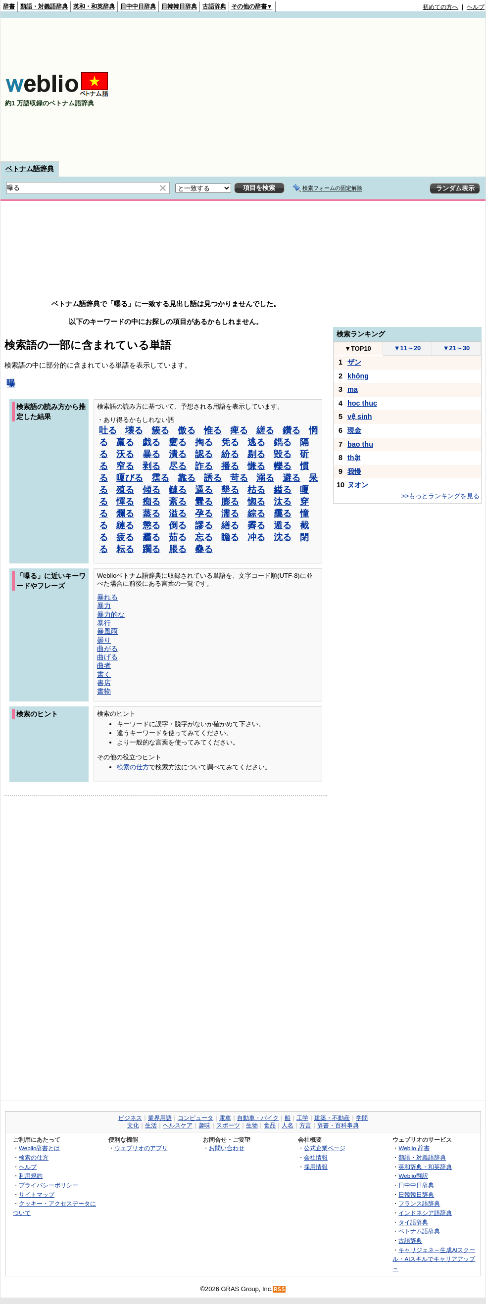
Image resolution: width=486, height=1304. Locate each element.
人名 (287, 1125)
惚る (256, 502)
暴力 (104, 605)
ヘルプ (476, 6)
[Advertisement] (392, 89)
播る (230, 466)
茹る (178, 537)
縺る (125, 525)
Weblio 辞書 (414, 1148)
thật (353, 458)
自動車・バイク (258, 1118)
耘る (125, 549)
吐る (108, 430)
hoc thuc (362, 403)
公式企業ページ (324, 1148)
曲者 (104, 665)
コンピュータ (195, 1118)
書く (104, 674)
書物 (104, 691)
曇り (104, 640)
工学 (302, 1118)
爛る (125, 513)
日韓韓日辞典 (179, 6)
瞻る (230, 537)
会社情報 (316, 1157)
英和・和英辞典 (94, 6)
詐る (204, 466)
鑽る (291, 430)
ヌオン (357, 485)
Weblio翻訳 (413, 1175)
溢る (178, 513)
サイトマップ (36, 1194)
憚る (125, 502)
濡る (230, 513)
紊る (178, 502)
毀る (283, 454)
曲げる (107, 657)
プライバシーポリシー (48, 1185)
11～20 (407, 348)
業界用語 (160, 1118)
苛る (239, 478)
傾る (151, 490)
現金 (354, 430)
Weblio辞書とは (39, 1148)
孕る (204, 513)
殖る (125, 490)
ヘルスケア (178, 1125)
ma (352, 389)
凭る (230, 442)
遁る (283, 525)
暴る (151, 454)
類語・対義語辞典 (44, 6)
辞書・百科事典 (338, 1125)
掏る (204, 442)
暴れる (107, 597)
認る (204, 454)
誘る (213, 478)
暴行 (104, 623)
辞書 (9, 6)
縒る (265, 430)
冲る (256, 537)
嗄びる (129, 478)
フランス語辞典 (419, 1203)
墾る (230, 490)
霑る (160, 478)
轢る (283, 466)
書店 (104, 683)
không (358, 376)
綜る (256, 513)
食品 (270, 1125)
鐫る (283, 442)
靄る (283, 513)
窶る (178, 442)
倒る (178, 525)
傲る (186, 430)
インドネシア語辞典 (425, 1213)
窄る (125, 466)
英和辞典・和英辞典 (425, 1167)
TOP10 (357, 348)
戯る (151, 442)
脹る (178, 549)
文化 (133, 1125)
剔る (256, 454)
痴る (151, 502)
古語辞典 (214, 6)
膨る (230, 502)
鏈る (178, 490)
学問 (362, 1118)
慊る (256, 466)
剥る (151, 466)
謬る (204, 525)
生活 (151, 1125)
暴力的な (111, 614)
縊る (283, 490)
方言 (305, 1125)
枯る (256, 490)
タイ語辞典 (413, 1222)
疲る (125, 537)
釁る (204, 502)
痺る (239, 430)
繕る (230, 525)
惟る (213, 430)
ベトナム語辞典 (29, 169)
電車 (225, 1118)
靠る (186, 478)
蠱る (204, 549)
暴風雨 (107, 631)
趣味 (204, 1125)
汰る (283, 502)
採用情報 (316, 1167)
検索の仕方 (133, 767)
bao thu (360, 444)
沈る (283, 537)
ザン (354, 362)
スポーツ (228, 1125)
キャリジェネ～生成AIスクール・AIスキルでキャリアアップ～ (433, 1259)
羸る (125, 442)
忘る (204, 537)
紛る (230, 454)
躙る (151, 549)
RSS (280, 1289)
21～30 (456, 348)
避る (291, 478)
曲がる (107, 648)
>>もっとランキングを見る (440, 496)
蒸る (151, 513)
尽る (178, 466)
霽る (256, 525)
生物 (252, 1125)
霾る (151, 537)
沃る (125, 454)
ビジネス (130, 1118)
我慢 (354, 471)
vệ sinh (359, 416)
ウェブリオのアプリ (141, 1148)
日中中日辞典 (138, 6)
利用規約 (31, 1175)
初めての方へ (440, 6)
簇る (160, 430)
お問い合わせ (226, 1148)
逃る (256, 442)
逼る (204, 490)
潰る (178, 454)
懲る (151, 525)
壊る (134, 430)
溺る (265, 478)
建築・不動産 (332, 1118)
